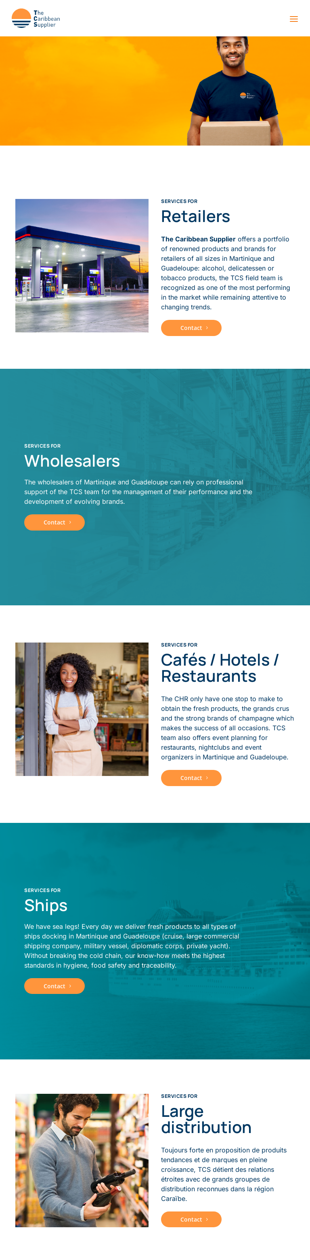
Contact (191, 328)
